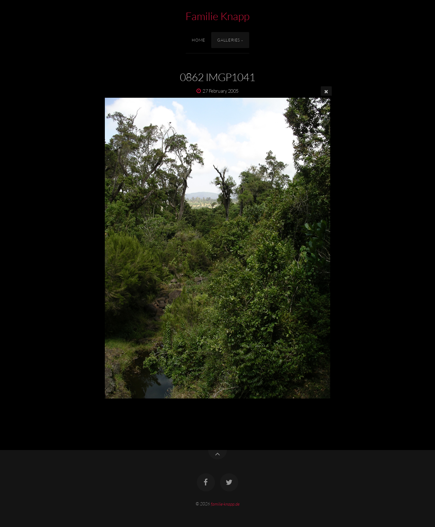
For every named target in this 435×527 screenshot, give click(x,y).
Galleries (228, 39)
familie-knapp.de (225, 503)
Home (198, 39)
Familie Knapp (217, 16)
